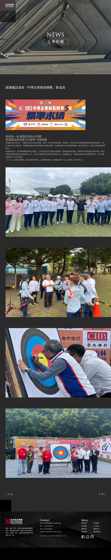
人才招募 (96, 526)
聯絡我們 (96, 529)
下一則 (101, 494)
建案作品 (84, 529)
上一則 (9, 494)
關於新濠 (84, 523)
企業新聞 (84, 526)
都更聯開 (84, 531)
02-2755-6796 (48, 526)
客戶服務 (96, 523)
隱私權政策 (96, 531)
